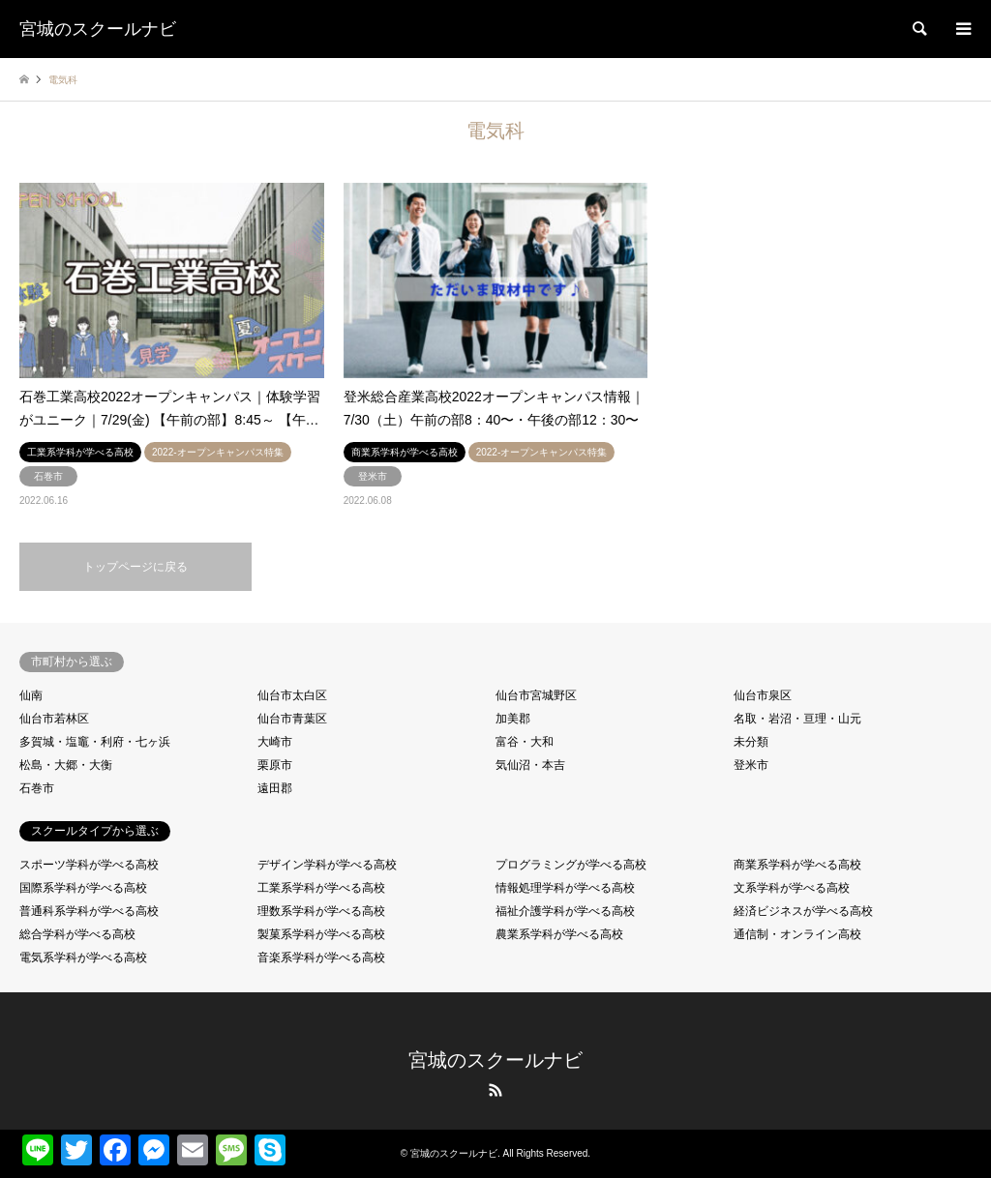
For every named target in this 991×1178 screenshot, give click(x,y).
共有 (304, 1142)
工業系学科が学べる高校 (321, 888)
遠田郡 (274, 788)
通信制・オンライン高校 (797, 934)
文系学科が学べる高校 (792, 888)
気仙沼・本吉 (530, 765)
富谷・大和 (525, 742)
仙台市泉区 (763, 695)
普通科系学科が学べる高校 (89, 911)
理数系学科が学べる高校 (321, 911)
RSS (495, 1090)
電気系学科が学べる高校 (83, 957)
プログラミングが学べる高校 (571, 864)
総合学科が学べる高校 (77, 934)
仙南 (31, 695)
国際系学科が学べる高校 (83, 888)
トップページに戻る (135, 567)
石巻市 (36, 788)
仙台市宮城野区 (536, 695)
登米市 (751, 765)
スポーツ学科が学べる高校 (89, 864)
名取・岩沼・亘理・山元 (797, 718)
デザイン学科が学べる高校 (327, 864)
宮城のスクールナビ (495, 1060)
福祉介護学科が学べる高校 (565, 911)
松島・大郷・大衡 (65, 765)
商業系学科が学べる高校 (797, 864)
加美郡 (513, 718)
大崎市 (274, 742)
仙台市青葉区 (292, 718)
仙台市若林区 (54, 718)
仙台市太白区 (292, 695)
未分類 (751, 742)
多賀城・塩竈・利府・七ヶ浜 (94, 742)
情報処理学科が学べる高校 (565, 888)
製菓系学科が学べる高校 (321, 934)
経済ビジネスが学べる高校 (803, 911)
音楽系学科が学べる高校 (321, 957)
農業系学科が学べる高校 (559, 934)
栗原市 (274, 765)
